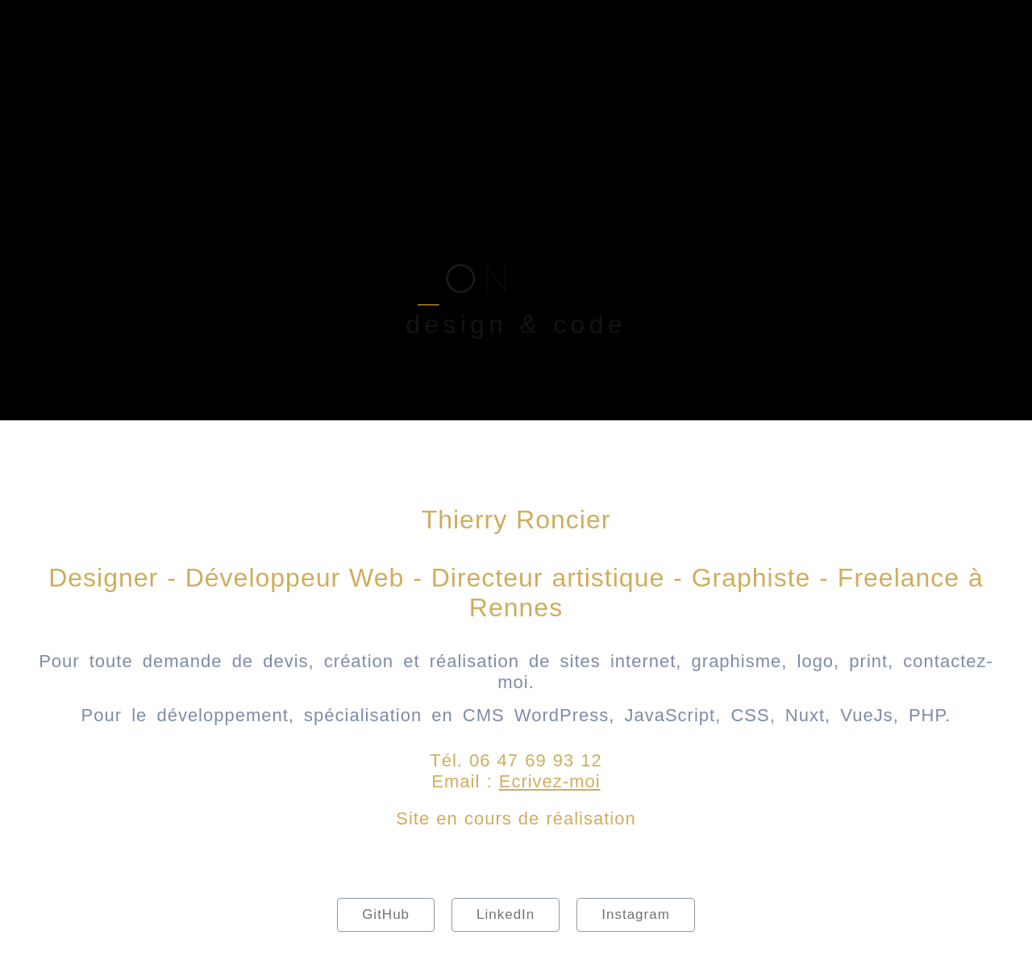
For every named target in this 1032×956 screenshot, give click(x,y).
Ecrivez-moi (550, 781)
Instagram (635, 914)
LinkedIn (505, 914)
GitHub (386, 914)
